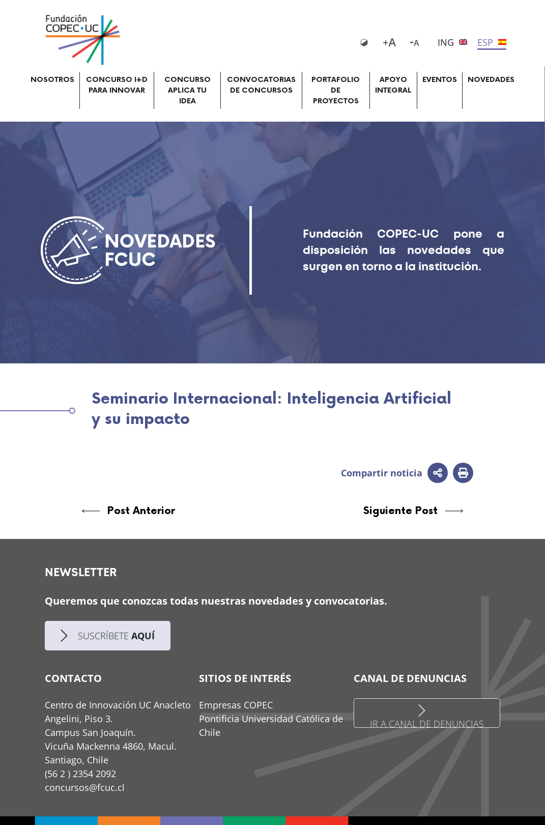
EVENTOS (439, 79)
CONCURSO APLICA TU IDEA (187, 90)
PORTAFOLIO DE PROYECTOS (335, 90)
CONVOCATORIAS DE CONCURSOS (261, 85)
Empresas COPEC (236, 705)
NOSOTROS (52, 79)
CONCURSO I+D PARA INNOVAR (117, 85)
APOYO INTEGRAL (393, 85)
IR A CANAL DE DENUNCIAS (427, 716)
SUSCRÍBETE (108, 636)
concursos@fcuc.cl (85, 787)
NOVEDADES (491, 79)
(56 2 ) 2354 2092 (80, 773)
